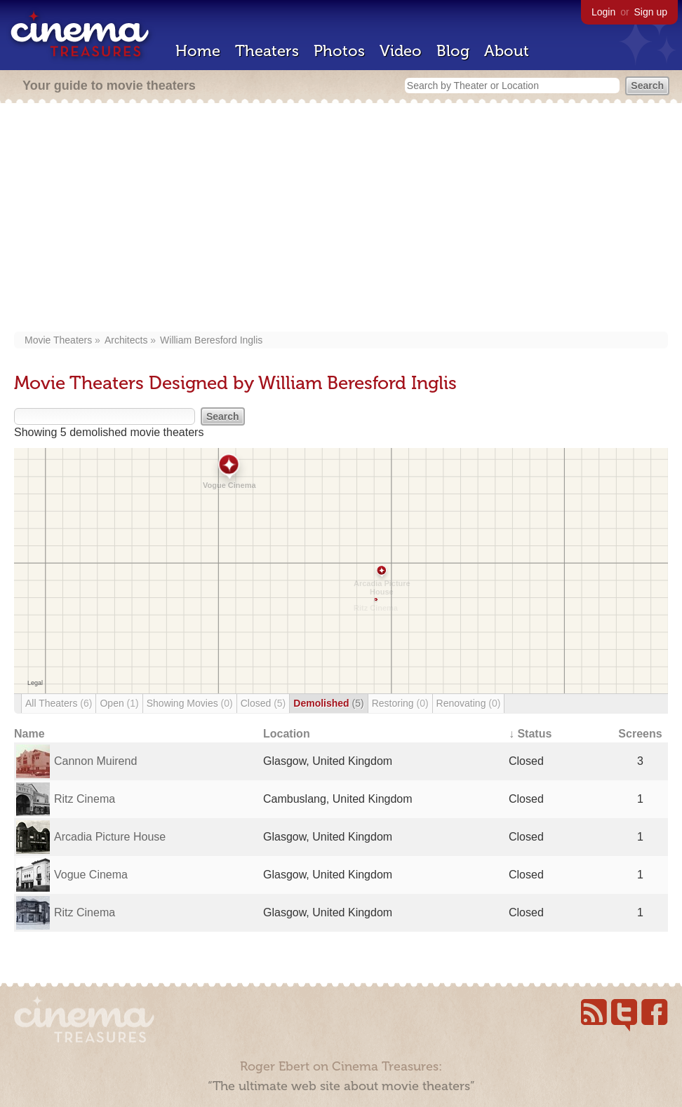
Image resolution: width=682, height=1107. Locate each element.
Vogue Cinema (91, 875)
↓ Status (530, 734)
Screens (640, 734)
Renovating (468, 703)
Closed (263, 703)
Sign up (650, 12)
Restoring (400, 703)
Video (401, 50)
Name (29, 734)
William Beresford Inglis (211, 340)
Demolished (328, 703)
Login (603, 12)
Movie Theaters (58, 340)
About (506, 50)
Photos (339, 50)
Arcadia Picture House (110, 837)
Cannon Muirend (95, 761)
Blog (452, 50)
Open (119, 703)
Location (286, 734)
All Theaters (58, 703)
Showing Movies (190, 703)
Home (197, 50)
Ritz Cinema (84, 799)
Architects (126, 340)
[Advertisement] (341, 219)
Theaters (267, 50)
